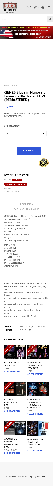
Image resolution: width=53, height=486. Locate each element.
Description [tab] (26, 204)
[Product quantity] (10, 151)
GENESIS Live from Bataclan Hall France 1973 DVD (35, 442)
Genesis (14, 85)
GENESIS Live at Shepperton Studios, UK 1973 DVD (35, 365)
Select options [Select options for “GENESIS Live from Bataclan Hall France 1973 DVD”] (35, 451)
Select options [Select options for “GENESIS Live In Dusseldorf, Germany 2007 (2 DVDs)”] (12, 453)
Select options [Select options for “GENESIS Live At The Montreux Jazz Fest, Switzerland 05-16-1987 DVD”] (35, 414)
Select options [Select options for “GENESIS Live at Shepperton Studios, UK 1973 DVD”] (35, 374)
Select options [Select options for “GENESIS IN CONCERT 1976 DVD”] (12, 411)
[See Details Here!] (26, 32)
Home (6, 85)
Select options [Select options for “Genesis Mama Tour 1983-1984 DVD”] (12, 372)
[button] (28, 7)
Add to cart (29, 151)
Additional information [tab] (27, 209)
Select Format (11, 126)
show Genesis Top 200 (15, 184)
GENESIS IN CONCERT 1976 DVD (10, 402)
